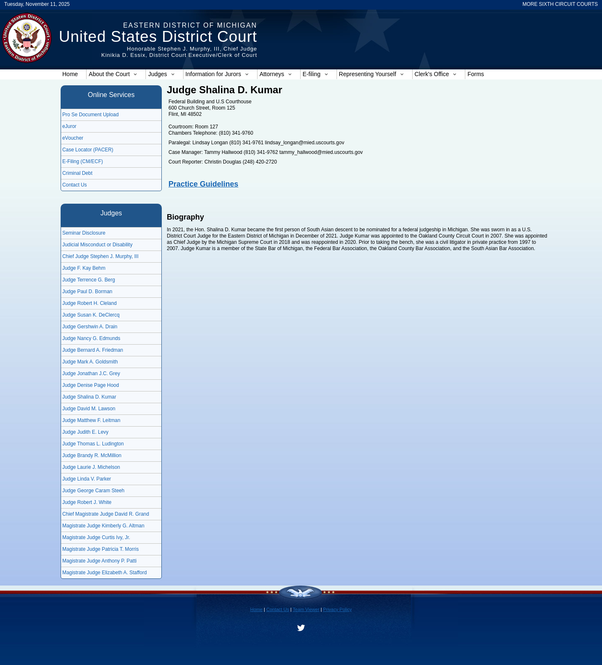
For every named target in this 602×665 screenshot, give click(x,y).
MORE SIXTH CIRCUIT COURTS (560, 4)
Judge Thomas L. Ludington (93, 444)
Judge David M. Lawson (88, 409)
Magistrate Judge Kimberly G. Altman (103, 526)
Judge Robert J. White (87, 502)
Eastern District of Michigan (190, 25)
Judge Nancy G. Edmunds (91, 338)
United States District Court (158, 36)
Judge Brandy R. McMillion (91, 455)
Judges (161, 74)
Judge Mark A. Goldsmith (90, 362)
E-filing (315, 74)
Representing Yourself (371, 74)
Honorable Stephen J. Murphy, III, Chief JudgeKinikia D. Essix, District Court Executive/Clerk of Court (179, 52)
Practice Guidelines (203, 184)
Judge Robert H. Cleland (89, 303)
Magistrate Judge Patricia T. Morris (100, 549)
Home (70, 74)
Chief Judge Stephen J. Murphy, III (100, 256)
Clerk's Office (436, 74)
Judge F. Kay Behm (83, 268)
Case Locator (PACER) (87, 150)
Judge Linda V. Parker (86, 479)
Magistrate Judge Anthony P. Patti (99, 561)
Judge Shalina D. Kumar (89, 397)
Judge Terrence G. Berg (88, 280)
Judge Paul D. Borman (87, 291)
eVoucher (72, 138)
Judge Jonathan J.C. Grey (91, 373)
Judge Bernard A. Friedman (92, 350)
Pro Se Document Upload (90, 115)
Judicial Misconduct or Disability (97, 245)
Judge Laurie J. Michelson (91, 467)
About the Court (113, 74)
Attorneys (276, 74)
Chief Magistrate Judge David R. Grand (105, 514)
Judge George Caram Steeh (93, 491)
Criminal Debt (77, 173)
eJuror (69, 126)
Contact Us (74, 185)
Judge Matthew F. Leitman (91, 420)
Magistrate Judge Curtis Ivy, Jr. (96, 537)
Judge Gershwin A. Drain (89, 327)
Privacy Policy (337, 609)
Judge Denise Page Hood (90, 385)
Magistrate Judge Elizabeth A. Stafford (104, 572)
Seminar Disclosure (83, 233)
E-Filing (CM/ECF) (82, 161)
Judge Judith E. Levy (85, 432)
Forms (475, 74)
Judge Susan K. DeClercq (91, 315)
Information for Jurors (217, 74)
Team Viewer (306, 609)
